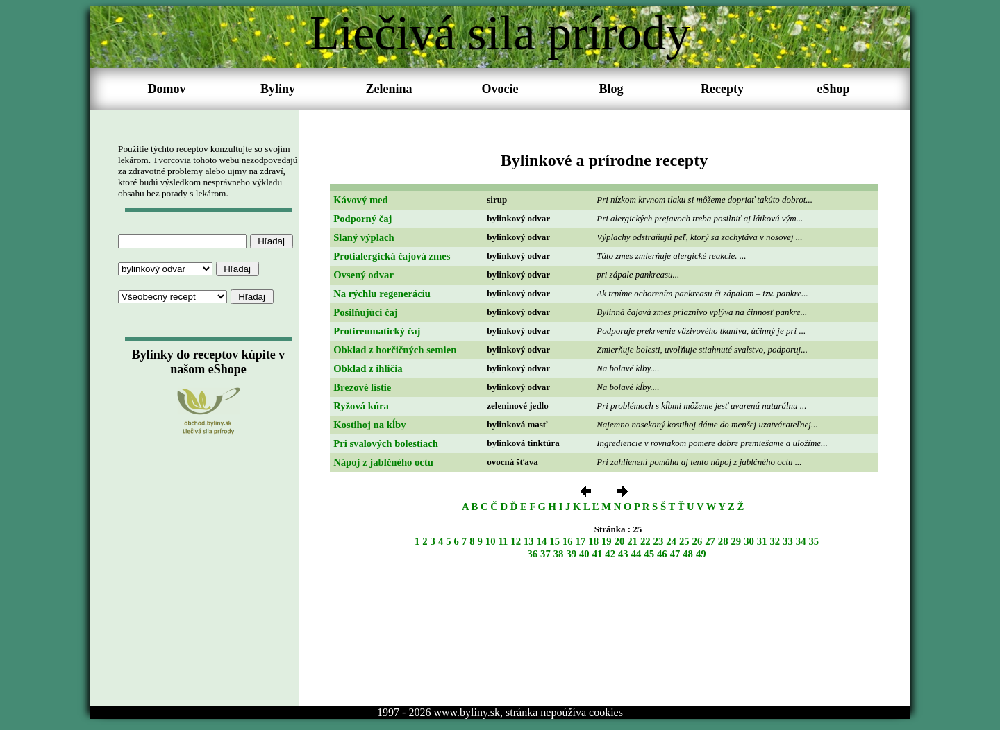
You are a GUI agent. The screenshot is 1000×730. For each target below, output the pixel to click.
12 (515, 541)
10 (490, 541)
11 (503, 541)
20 (620, 541)
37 (545, 553)
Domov (167, 89)
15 (554, 541)
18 (593, 541)
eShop (833, 89)
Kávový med (360, 199)
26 (697, 541)
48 (688, 553)
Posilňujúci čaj (365, 312)
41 (597, 553)
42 (610, 553)
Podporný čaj (362, 218)
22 (645, 541)
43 (623, 553)
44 (636, 553)
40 (584, 553)
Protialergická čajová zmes (391, 256)
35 (813, 541)
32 (774, 541)
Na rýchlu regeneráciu (382, 293)
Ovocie (500, 89)
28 (723, 541)
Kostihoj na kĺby (369, 424)
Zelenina (388, 89)
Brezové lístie (362, 387)
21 (632, 541)
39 (571, 553)
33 (788, 541)
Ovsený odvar (363, 274)
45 (649, 553)
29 (736, 541)
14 (542, 541)
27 (710, 541)
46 (662, 553)
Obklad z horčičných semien (394, 349)
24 (671, 541)
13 (529, 541)
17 (581, 541)
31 (762, 541)
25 (684, 541)
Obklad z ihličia (367, 368)
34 (801, 541)
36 (532, 553)
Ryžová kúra (361, 405)
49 (701, 553)
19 (606, 541)
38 (558, 553)
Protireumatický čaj (376, 331)
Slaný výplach (363, 237)
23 (658, 541)
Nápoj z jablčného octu (383, 462)
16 (567, 541)
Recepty (722, 89)
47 (675, 553)
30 (749, 541)
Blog (611, 89)
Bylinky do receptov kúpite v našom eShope (208, 362)
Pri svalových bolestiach (385, 443)
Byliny (277, 89)
